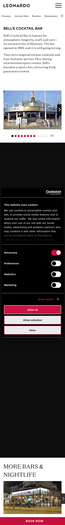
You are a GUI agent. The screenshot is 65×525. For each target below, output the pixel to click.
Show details (46, 299)
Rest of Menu (62, 15)
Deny (32, 330)
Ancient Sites (21, 16)
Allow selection (32, 319)
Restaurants (51, 16)
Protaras (6, 16)
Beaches (36, 16)
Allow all (32, 309)
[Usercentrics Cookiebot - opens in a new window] (46, 192)
